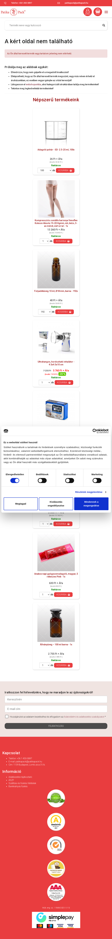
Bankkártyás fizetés (18, 786)
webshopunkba (33, 84)
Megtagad (20, 503)
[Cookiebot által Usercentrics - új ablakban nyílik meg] (94, 431)
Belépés (88, 12)
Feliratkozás (56, 726)
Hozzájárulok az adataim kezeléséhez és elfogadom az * (55, 716)
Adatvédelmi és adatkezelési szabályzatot (84, 717)
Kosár (97, 12)
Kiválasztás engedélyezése (56, 503)
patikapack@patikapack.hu (76, 3)
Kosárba (65, 170)
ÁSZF (11, 780)
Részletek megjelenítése (88, 492)
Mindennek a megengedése (91, 503)
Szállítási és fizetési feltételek (22, 783)
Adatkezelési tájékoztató (20, 777)
